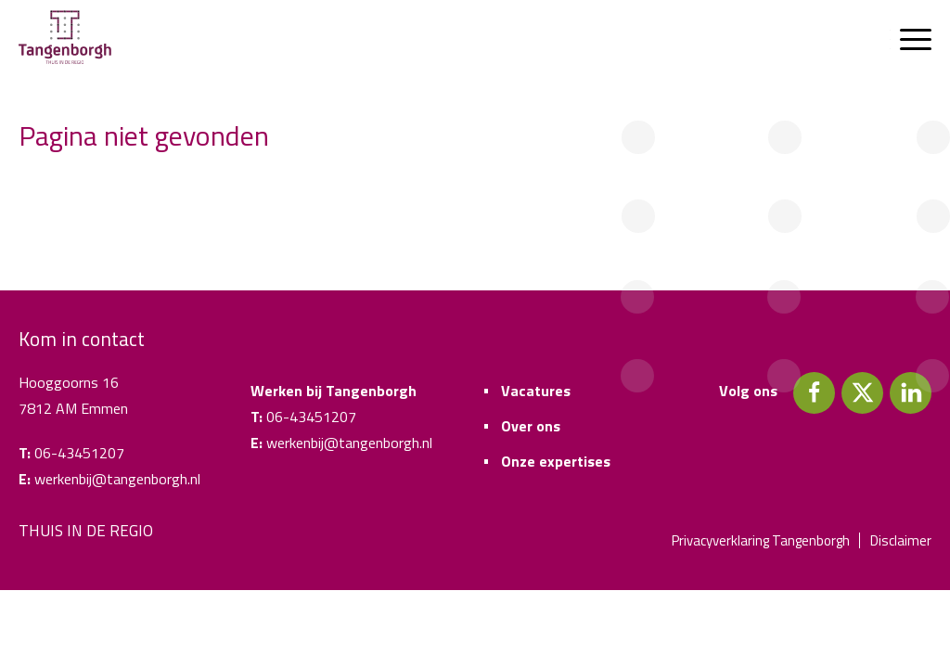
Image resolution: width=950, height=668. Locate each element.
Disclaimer (900, 540)
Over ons (530, 426)
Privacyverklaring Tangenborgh (761, 540)
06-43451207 (79, 453)
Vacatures (536, 390)
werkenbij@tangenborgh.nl (117, 479)
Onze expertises (555, 461)
